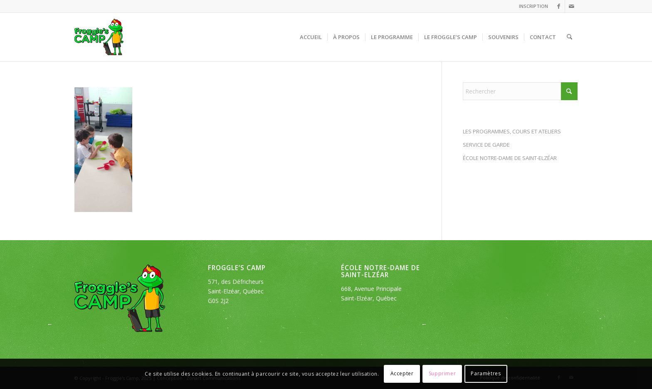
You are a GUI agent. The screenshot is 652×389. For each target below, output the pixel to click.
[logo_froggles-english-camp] (98, 37)
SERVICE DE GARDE (486, 144)
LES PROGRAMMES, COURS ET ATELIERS (512, 131)
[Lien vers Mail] (571, 6)
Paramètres (486, 373)
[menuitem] (531, 6)
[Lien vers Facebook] (559, 6)
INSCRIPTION (533, 6)
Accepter (402, 373)
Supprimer (442, 373)
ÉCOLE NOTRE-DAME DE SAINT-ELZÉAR (510, 158)
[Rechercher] (569, 37)
